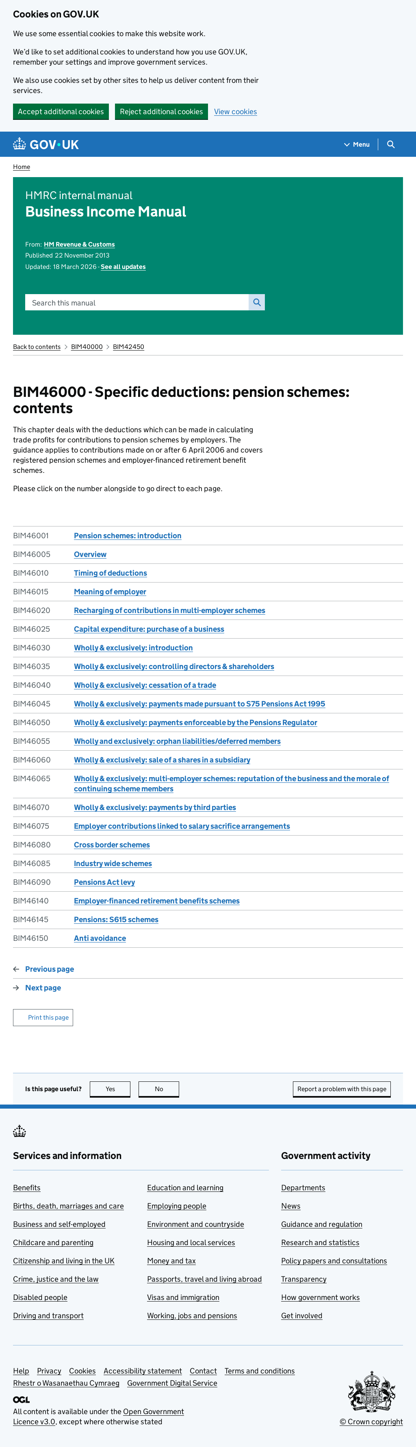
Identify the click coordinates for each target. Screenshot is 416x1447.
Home (21, 167)
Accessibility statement (143, 1371)
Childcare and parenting (53, 1242)
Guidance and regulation (321, 1224)
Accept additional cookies (61, 111)
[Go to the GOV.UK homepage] (46, 144)
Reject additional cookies (161, 111)
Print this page (48, 1017)
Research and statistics (320, 1242)
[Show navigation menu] (357, 144)
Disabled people (40, 1297)
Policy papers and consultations (334, 1260)
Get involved (302, 1315)
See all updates (123, 267)
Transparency (304, 1279)
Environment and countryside (195, 1224)
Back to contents (37, 347)
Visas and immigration (183, 1297)
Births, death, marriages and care (68, 1206)
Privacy (49, 1371)
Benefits (27, 1187)
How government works (320, 1297)
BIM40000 (87, 347)
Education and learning (185, 1187)
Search (255, 302)
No (167, 1089)
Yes (118, 1089)
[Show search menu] (390, 144)
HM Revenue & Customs (79, 244)
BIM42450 (128, 347)
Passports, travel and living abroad (204, 1279)
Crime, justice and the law (56, 1279)
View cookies (235, 111)
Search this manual (63, 303)
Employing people (176, 1206)
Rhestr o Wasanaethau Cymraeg (66, 1383)
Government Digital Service (172, 1383)
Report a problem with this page (341, 1089)
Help (21, 1371)
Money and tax (171, 1260)
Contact (203, 1371)
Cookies (82, 1371)
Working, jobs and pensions (192, 1315)
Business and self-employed (59, 1224)
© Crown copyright (371, 1421)
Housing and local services (191, 1242)
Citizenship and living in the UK (64, 1260)
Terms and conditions (260, 1371)
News (291, 1206)
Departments (303, 1187)
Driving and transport (48, 1315)
